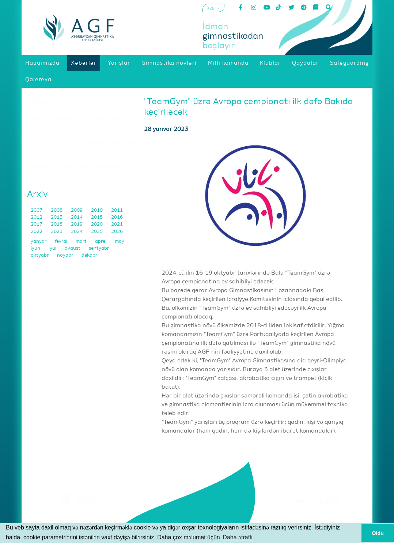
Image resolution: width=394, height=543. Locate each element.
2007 (37, 210)
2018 (57, 224)
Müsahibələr (52, 101)
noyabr (65, 255)
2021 (117, 224)
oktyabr (40, 255)
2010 (97, 210)
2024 (77, 231)
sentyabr (99, 248)
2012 (37, 217)
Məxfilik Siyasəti (314, 520)
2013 (57, 217)
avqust (73, 248)
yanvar (39, 241)
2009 (77, 210)
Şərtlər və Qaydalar (314, 510)
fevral (61, 241)
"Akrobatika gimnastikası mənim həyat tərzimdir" (77, 167)
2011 (117, 210)
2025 (97, 231)
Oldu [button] (378, 533)
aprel (101, 241)
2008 (57, 210)
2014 (77, 217)
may (119, 241)
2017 (37, 224)
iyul (53, 248)
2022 (37, 231)
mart (82, 241)
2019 (77, 224)
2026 (117, 231)
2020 (97, 224)
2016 (117, 217)
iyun (36, 248)
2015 (97, 217)
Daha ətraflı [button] (238, 537)
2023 (57, 231)
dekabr (89, 255)
